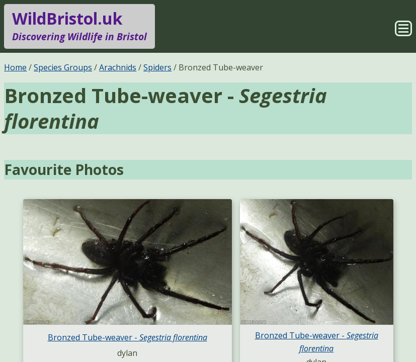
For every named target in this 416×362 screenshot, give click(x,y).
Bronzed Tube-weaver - (127, 337)
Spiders (157, 67)
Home (15, 67)
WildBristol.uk (79, 26)
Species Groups (63, 67)
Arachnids (117, 67)
